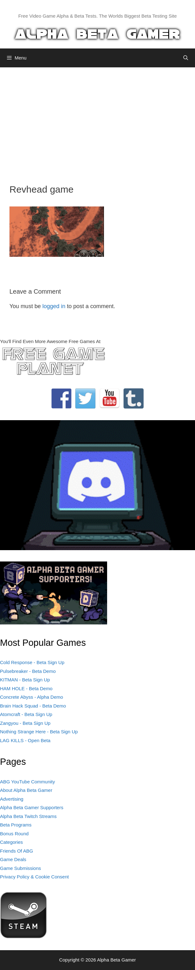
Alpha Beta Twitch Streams (28, 816)
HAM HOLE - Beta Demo (26, 688)
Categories (11, 842)
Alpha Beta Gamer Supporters (31, 807)
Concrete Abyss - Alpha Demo (31, 697)
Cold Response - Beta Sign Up (32, 662)
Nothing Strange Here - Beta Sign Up (39, 731)
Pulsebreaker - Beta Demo (28, 671)
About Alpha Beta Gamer (26, 790)
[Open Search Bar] (185, 57)
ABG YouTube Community (27, 781)
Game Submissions (20, 868)
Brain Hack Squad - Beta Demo (33, 705)
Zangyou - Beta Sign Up (25, 723)
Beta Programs (16, 824)
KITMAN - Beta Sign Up (25, 679)
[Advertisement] (97, 121)
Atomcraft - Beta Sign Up (26, 714)
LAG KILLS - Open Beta (25, 740)
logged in (53, 306)
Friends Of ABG (16, 851)
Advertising (11, 799)
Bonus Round (14, 833)
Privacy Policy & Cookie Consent (34, 876)
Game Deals (13, 859)
